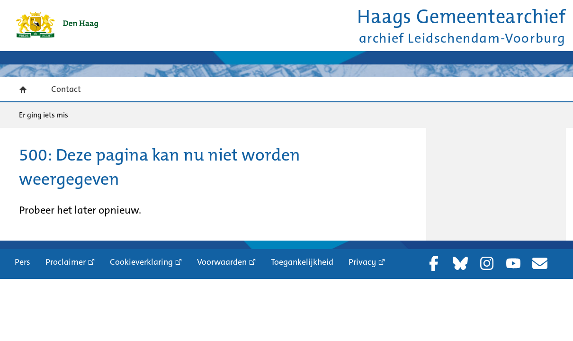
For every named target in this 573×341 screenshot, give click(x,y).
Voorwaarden (222, 262)
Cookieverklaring (141, 262)
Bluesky (460, 263)
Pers (22, 262)
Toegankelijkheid (302, 262)
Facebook (433, 263)
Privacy (362, 262)
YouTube (513, 263)
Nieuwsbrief (539, 263)
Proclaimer (65, 262)
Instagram (486, 263)
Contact (66, 89)
